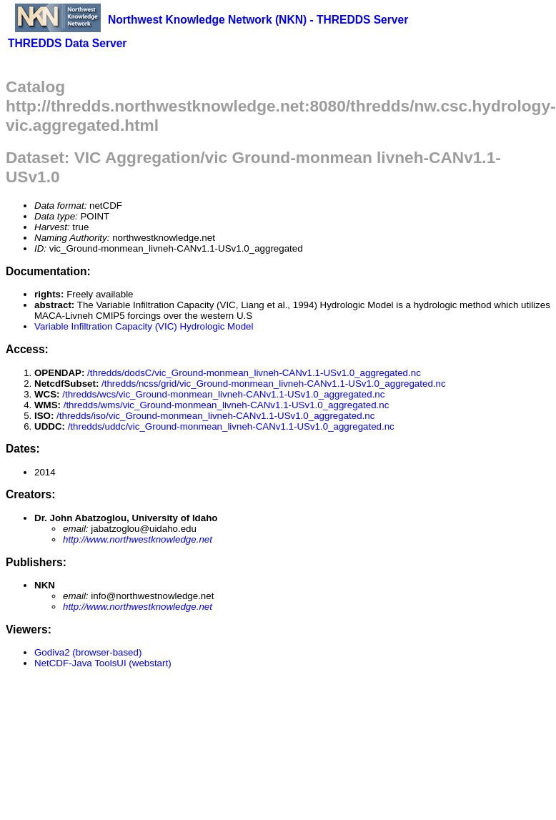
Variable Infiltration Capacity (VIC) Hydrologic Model (143, 326)
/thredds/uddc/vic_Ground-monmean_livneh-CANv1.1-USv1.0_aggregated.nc (231, 426)
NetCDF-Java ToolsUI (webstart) (103, 663)
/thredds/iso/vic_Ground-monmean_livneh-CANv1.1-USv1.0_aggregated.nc (215, 415)
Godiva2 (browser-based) (88, 652)
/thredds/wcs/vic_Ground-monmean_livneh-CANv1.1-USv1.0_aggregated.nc (223, 394)
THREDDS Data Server (67, 43)
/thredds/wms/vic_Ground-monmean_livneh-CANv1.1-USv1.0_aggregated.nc (226, 405)
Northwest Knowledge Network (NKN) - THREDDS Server (258, 20)
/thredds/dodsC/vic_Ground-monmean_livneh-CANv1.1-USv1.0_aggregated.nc (254, 372)
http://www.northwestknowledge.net (137, 539)
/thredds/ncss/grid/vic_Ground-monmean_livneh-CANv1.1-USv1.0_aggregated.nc (273, 383)
